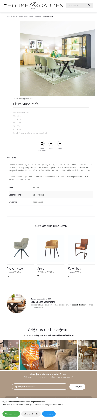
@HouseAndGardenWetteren (61, 335)
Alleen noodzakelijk (31, 414)
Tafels (31, 17)
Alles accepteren (11, 414)
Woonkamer (23, 17)
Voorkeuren (49, 414)
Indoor (15, 17)
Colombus (74, 268)
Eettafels (38, 17)
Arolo (40, 268)
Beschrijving (11, 158)
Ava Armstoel (15, 268)
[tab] (13, 157)
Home (8, 17)
